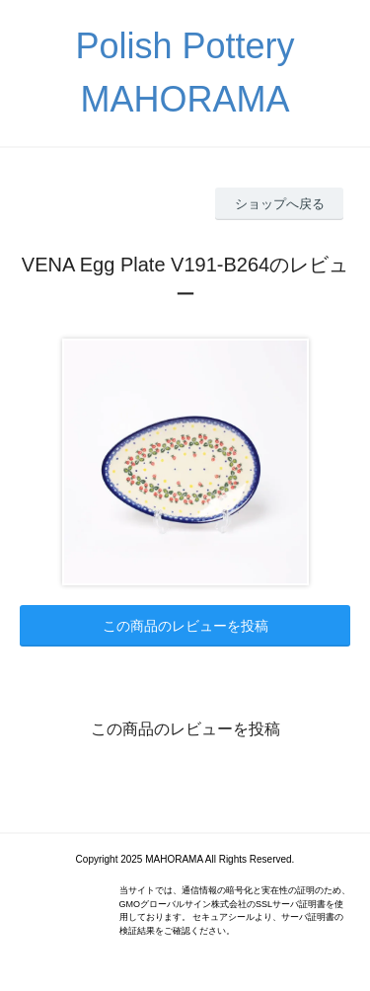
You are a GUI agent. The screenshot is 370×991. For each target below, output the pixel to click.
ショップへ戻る (280, 203)
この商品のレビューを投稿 (185, 626)
